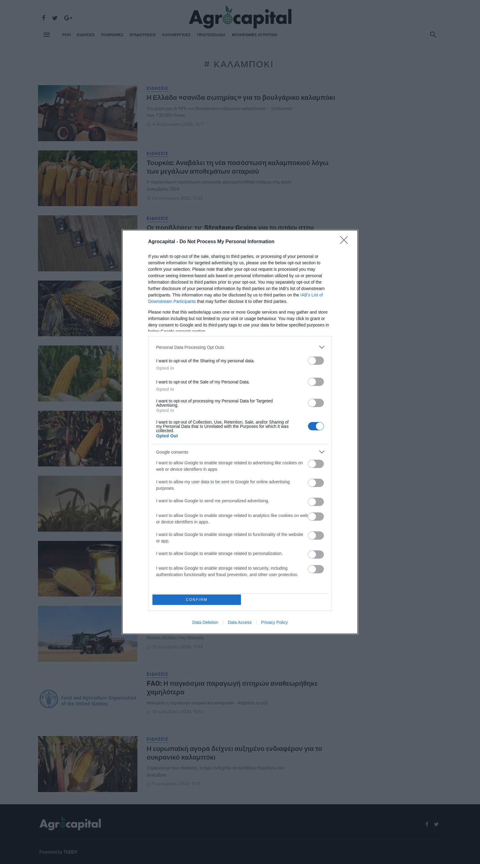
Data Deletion (205, 623)
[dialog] (240, 432)
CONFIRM (197, 599)
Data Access (240, 623)
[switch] (316, 360)
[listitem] (240, 346)
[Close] (346, 241)
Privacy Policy (274, 623)
